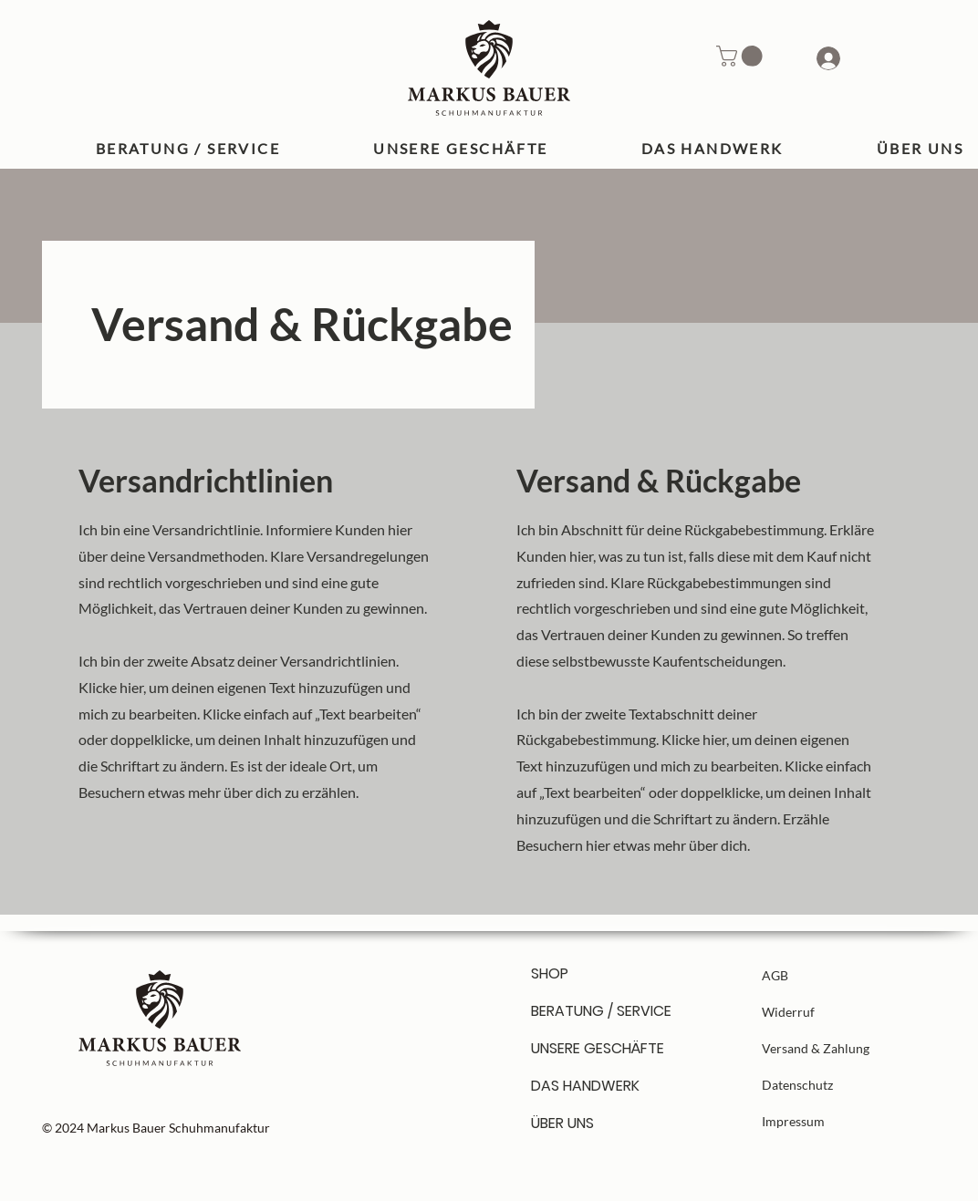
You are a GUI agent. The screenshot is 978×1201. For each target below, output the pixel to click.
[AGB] (826, 975)
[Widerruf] (826, 1011)
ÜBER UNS (562, 1123)
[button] (741, 56)
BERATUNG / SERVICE (595, 1010)
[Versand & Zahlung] (826, 1048)
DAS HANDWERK (585, 1085)
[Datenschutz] (826, 1084)
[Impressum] (826, 1121)
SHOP (549, 973)
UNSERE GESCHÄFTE (595, 1048)
